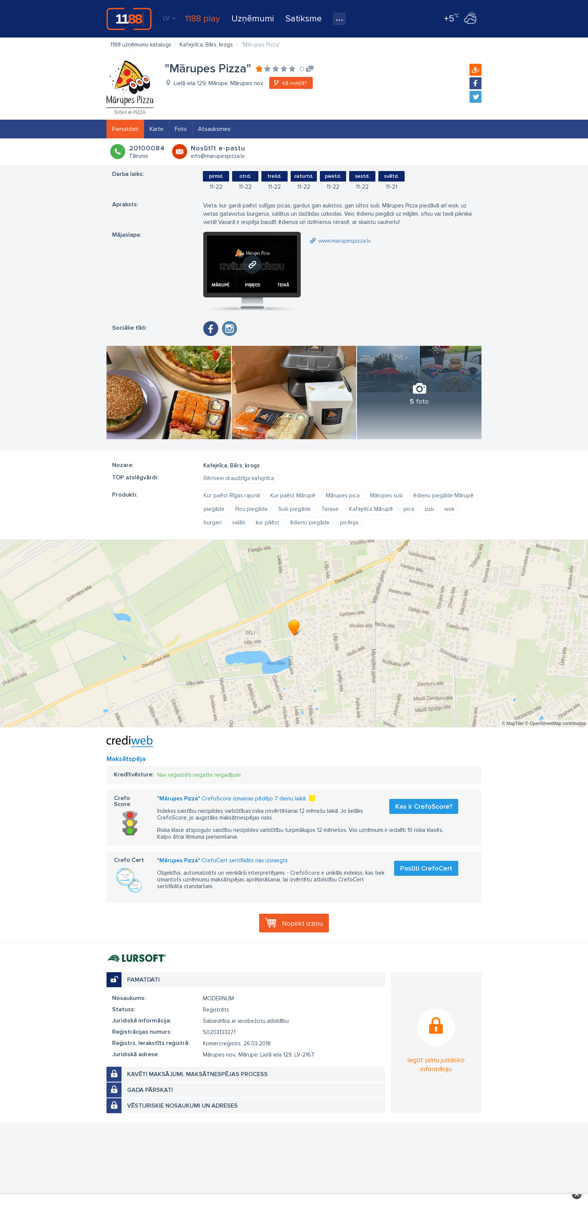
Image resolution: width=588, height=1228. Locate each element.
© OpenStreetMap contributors (555, 723)
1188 (129, 19)
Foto (181, 129)
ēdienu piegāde (310, 522)
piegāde (214, 509)
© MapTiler (513, 723)
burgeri (213, 522)
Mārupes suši (386, 495)
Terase (330, 509)
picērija (349, 522)
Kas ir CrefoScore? (423, 806)
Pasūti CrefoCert (426, 868)
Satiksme (303, 18)
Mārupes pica (343, 495)
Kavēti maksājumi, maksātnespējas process (197, 1074)
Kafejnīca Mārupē (371, 509)
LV (169, 18)
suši (429, 509)
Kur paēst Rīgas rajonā (232, 495)
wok (449, 509)
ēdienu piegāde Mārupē (443, 495)
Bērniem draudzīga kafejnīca (239, 478)
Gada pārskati (150, 1090)
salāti (238, 522)
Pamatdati (125, 129)
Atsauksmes (214, 129)
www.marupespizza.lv (344, 240)
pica (409, 509)
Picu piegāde (251, 509)
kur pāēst (267, 522)
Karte (157, 129)
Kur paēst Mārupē (292, 495)
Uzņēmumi (252, 18)
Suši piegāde (294, 509)
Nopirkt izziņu (302, 923)
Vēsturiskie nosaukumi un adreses (182, 1105)
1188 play (202, 18)
